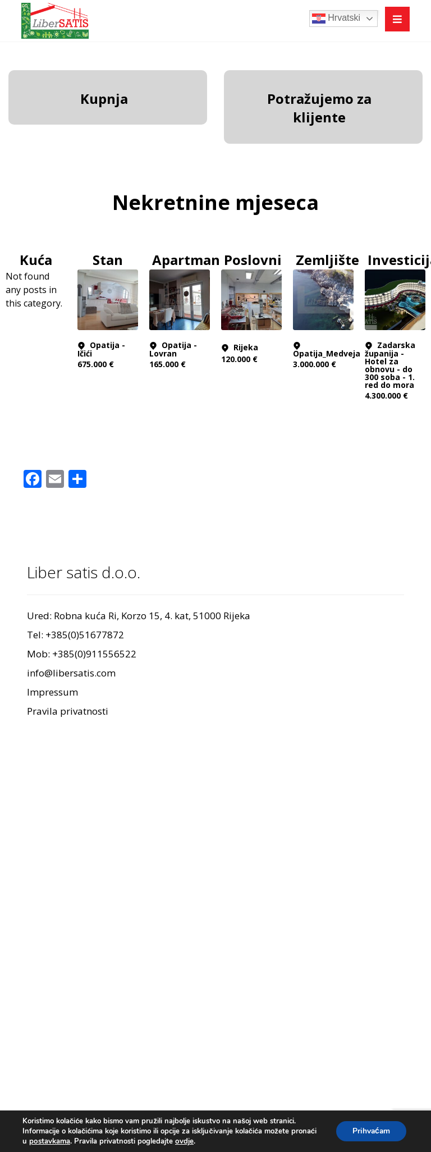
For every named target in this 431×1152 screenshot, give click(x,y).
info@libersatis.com (71, 672)
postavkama (49, 1141)
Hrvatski (336, 18)
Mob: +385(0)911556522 (81, 653)
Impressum (52, 691)
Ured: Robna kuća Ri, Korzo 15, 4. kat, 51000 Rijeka (138, 615)
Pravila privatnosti (67, 711)
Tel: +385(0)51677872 (75, 634)
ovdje (183, 1141)
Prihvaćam (370, 1131)
